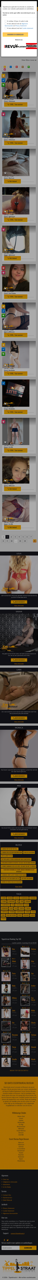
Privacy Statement (21, 26)
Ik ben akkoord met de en (16, 25)
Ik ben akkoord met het (19, 28)
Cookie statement (27, 28)
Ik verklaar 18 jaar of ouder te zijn (16, 21)
